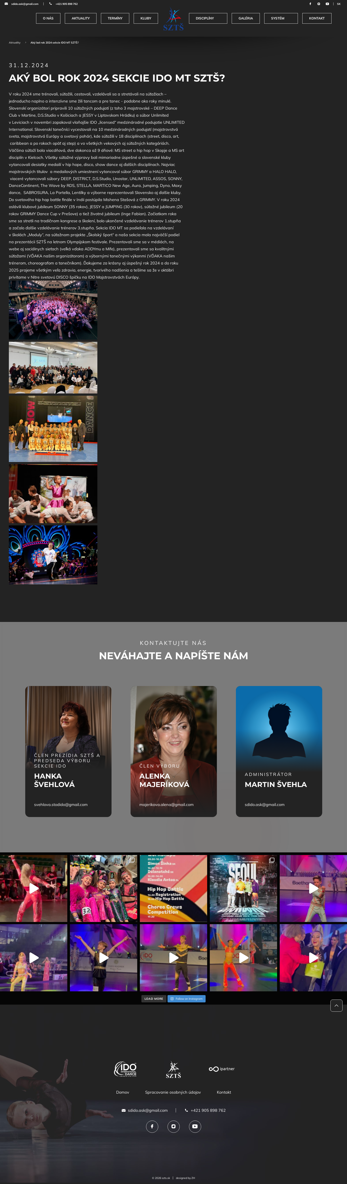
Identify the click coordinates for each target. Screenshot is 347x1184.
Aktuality (15, 42)
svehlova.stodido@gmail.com (61, 804)
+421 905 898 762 (67, 4)
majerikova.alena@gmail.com (166, 804)
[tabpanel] (68, 751)
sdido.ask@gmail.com (25, 4)
